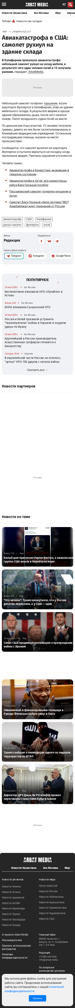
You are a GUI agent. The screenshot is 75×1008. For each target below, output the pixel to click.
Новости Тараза (11, 914)
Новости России (48, 891)
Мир (58, 13)
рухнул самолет (12, 224)
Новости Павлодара (13, 919)
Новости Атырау (11, 925)
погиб (47, 224)
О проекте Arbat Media (15, 934)
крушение (51, 103)
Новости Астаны (11, 892)
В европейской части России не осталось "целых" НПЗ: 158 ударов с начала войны (32, 359)
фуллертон (32, 224)
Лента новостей (48, 885)
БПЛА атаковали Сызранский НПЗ (27, 307)
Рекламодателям (12, 940)
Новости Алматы (11, 886)
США (29, 219)
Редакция (12, 240)
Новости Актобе (11, 903)
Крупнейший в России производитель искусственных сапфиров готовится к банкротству (30, 342)
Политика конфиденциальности (14, 956)
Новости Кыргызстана (51, 902)
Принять (37, 998)
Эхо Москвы (41, 13)
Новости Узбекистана (51, 896)
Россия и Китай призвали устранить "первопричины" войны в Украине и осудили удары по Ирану (35, 322)
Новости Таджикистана (52, 913)
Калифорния (43, 219)
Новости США (47, 918)
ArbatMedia (35, 72)
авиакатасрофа (12, 219)
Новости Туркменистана (53, 907)
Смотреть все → (37, 370)
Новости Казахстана (14, 13)
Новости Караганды (13, 908)
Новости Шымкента (13, 897)
